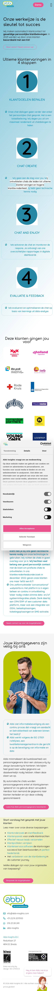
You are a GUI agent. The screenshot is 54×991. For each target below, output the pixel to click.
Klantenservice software (20, 846)
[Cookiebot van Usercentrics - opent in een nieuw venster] (40, 444)
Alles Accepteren (27, 528)
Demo (38, 4)
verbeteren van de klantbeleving (29, 856)
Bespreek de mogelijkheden (18, 880)
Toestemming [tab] (10, 451)
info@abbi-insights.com (18, 913)
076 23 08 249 (13, 923)
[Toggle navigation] (51, 4)
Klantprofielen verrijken (19, 843)
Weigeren (27, 545)
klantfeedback (35, 832)
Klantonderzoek (15, 832)
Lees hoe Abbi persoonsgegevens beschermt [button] (26, 807)
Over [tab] (44, 451)
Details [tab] (27, 451)
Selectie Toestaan (27, 537)
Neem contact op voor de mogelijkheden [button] (23, 623)
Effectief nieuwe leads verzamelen (25, 839)
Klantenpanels (14, 836)
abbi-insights (13, 928)
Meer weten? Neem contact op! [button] (20, 47)
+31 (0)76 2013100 (15, 918)
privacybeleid (8, 987)
